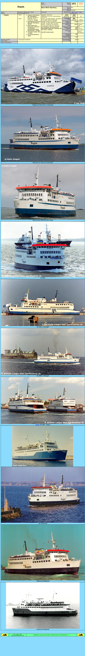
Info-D (72, 12)
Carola (37, 424)
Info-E (76, 12)
